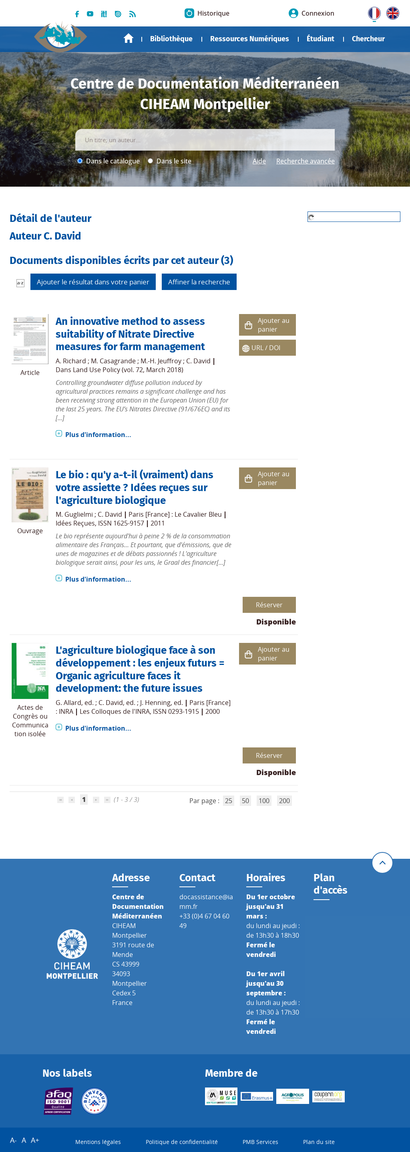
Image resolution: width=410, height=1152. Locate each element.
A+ (35, 1140)
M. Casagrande (113, 360)
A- (13, 1140)
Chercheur (368, 38)
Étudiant (320, 38)
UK (390, 11)
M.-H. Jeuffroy (161, 360)
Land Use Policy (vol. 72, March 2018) (128, 369)
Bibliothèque (171, 38)
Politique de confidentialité (182, 1142)
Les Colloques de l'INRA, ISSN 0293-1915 (139, 711)
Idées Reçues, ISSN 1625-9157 (100, 523)
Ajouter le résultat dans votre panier (93, 281)
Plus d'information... (98, 434)
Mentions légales (98, 1142)
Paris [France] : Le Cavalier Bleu (175, 514)
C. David (198, 360)
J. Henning (155, 702)
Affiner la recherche (199, 281)
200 (284, 800)
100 (264, 800)
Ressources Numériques (249, 38)
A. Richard (71, 360)
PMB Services (260, 1142)
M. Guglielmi (74, 514)
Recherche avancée (305, 161)
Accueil (128, 38)
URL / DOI (265, 347)
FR (371, 11)
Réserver (269, 604)
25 (228, 800)
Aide (259, 161)
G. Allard (68, 702)
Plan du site (319, 1142)
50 (245, 800)
